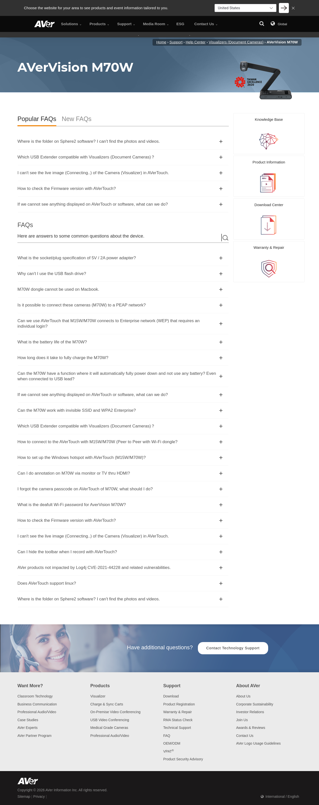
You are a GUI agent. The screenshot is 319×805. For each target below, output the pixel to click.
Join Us (242, 720)
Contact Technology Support (233, 648)
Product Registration (179, 704)
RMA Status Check (178, 720)
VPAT (168, 751)
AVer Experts (27, 728)
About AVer (248, 685)
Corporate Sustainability (254, 704)
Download (171, 696)
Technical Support (177, 728)
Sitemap (23, 797)
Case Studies (27, 720)
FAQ (166, 736)
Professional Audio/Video (36, 712)
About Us (243, 696)
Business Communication (37, 704)
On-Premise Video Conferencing (115, 712)
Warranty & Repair (177, 712)
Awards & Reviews (250, 728)
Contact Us (244, 736)
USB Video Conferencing (109, 720)
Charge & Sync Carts (106, 704)
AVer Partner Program (34, 736)
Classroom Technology (35, 696)
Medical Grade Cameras (109, 728)
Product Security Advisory (183, 759)
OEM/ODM (171, 743)
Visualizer (97, 696)
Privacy (39, 797)
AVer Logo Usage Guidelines (258, 743)
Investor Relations (250, 712)
